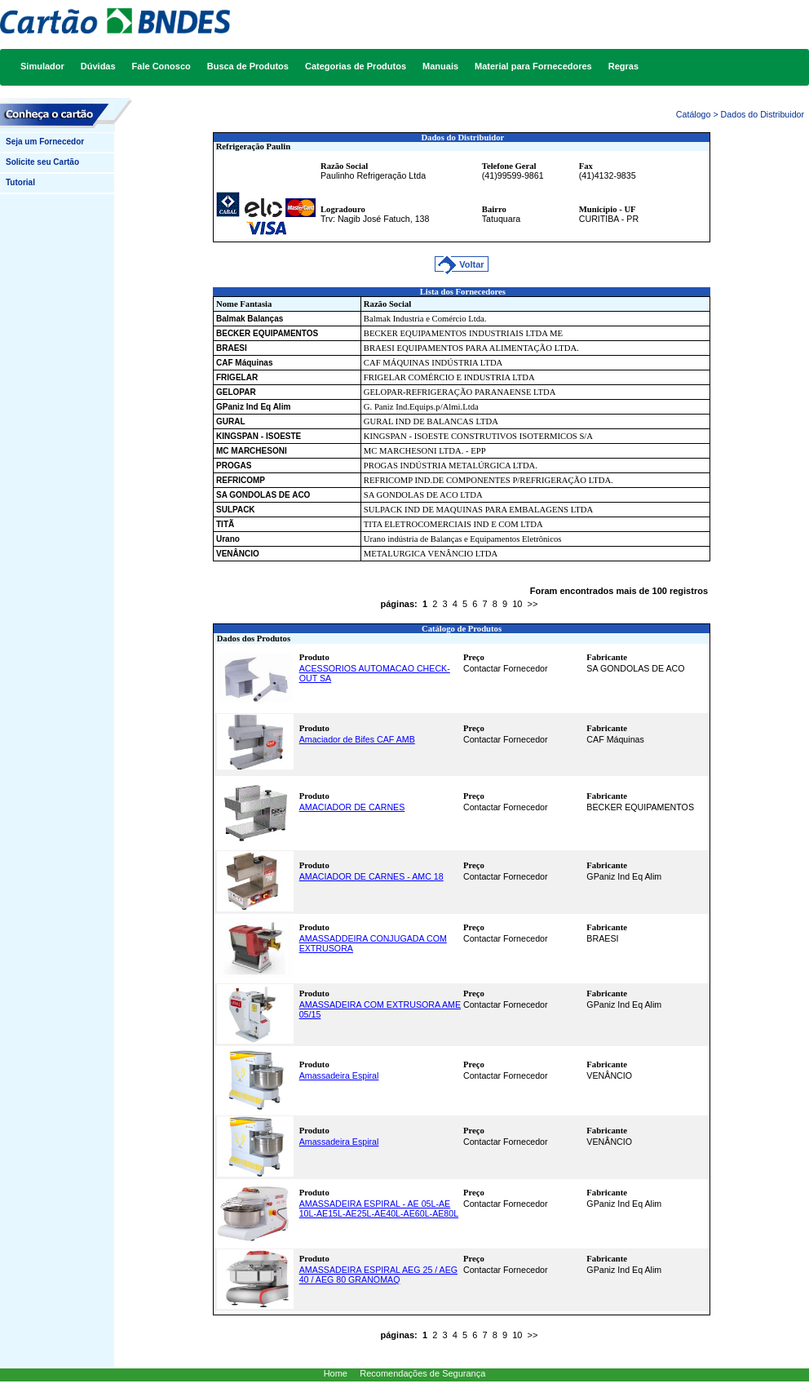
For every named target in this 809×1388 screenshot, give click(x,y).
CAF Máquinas (244, 362)
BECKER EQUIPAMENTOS (267, 333)
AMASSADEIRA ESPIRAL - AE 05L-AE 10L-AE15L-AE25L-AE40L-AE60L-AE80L (379, 1208)
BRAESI (231, 348)
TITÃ (225, 524)
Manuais (440, 66)
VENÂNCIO (237, 553)
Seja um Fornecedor (45, 141)
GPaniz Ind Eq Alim (253, 406)
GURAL (230, 421)
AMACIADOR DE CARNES (352, 807)
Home (335, 1373)
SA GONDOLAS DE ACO (263, 494)
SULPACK (235, 509)
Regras (623, 66)
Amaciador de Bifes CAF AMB (357, 739)
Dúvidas (98, 66)
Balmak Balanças (249, 318)
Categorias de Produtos (355, 66)
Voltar (472, 264)
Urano (228, 538)
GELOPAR (236, 392)
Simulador (42, 66)
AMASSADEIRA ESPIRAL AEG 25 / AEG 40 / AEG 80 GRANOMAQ (378, 1274)
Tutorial (20, 182)
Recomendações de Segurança (422, 1373)
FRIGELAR (237, 377)
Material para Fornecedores (533, 66)
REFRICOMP (240, 480)
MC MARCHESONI (251, 450)
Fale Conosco (161, 66)
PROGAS (233, 465)
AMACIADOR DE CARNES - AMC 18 (371, 876)
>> (533, 604)
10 (517, 604)
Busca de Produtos (248, 66)
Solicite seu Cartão (42, 161)
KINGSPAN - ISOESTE (258, 436)
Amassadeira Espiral (339, 1075)
